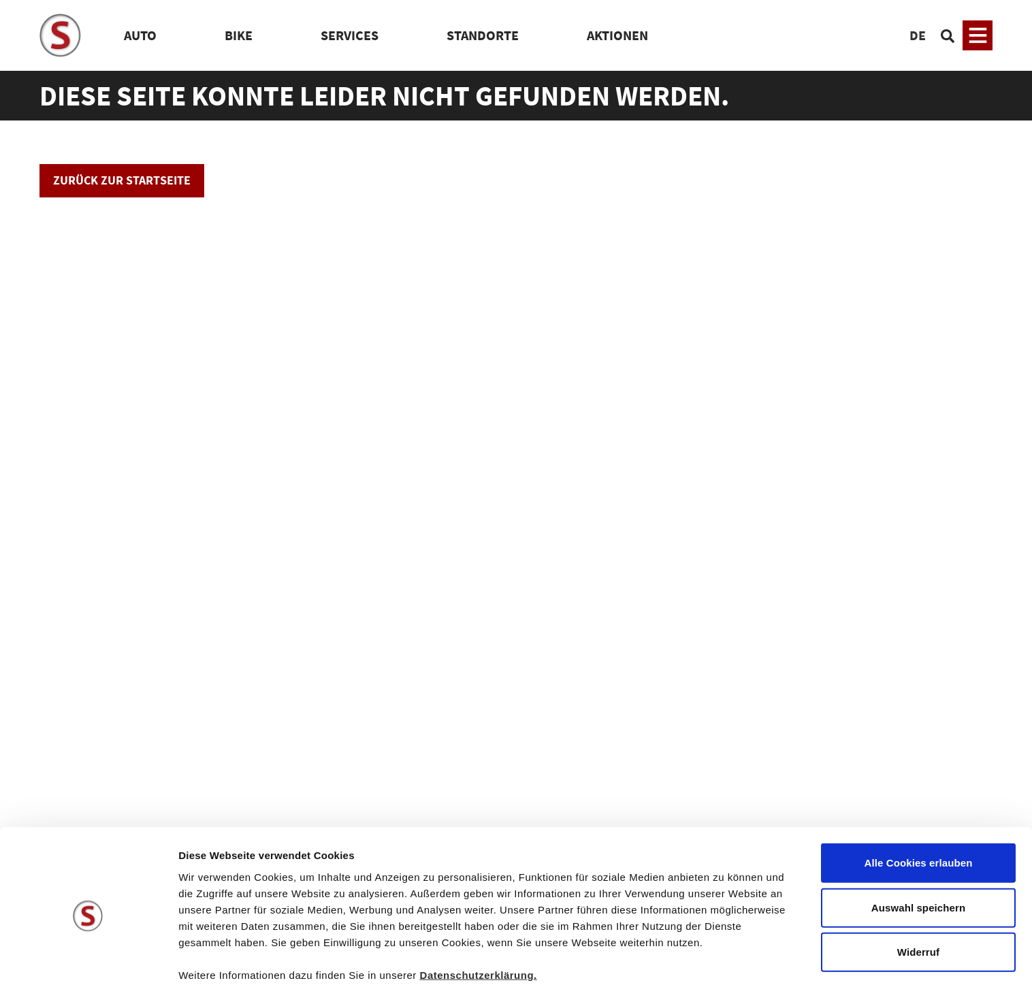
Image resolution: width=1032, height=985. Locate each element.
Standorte (483, 35)
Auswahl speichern (918, 847)
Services (349, 35)
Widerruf (918, 891)
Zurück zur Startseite (122, 180)
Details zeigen (724, 958)
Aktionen (617, 35)
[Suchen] (948, 35)
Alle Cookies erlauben (919, 802)
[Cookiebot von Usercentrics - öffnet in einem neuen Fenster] (88, 958)
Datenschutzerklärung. (478, 914)
